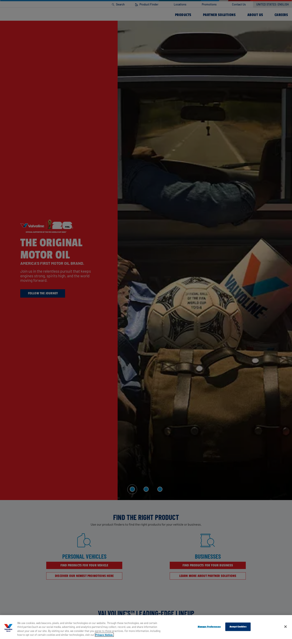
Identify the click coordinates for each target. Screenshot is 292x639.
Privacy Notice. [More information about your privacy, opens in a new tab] (104, 634)
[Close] (285, 626)
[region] (146, 627)
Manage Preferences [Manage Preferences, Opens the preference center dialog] (209, 626)
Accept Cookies (238, 626)
